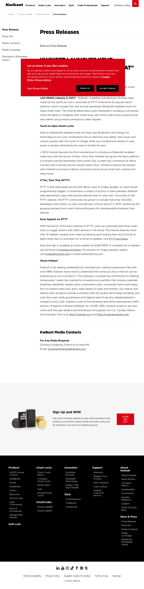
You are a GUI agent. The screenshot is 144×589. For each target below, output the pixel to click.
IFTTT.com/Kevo (118, 238)
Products (30, 5)
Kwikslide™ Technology (71, 480)
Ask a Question (101, 482)
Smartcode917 (44, 511)
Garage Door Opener (16, 516)
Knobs (13, 482)
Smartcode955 (45, 507)
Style (71, 5)
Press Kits (7, 36)
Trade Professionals (87, 5)
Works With (43, 485)
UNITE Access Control (17, 473)
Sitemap (116, 576)
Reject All (85, 88)
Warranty (98, 472)
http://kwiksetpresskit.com (113, 314)
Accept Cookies (107, 88)
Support (105, 5)
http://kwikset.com (80, 314)
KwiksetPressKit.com (57, 254)
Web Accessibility (32, 576)
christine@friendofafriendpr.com (67, 349)
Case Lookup (100, 486)
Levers (13, 490)
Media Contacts (11, 43)
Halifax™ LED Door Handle (72, 486)
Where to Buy (123, 5)
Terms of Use (101, 576)
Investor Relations (126, 498)
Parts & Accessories (16, 509)
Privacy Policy (52, 576)
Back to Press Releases (53, 45)
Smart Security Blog (129, 508)
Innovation (59, 5)
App (39, 489)
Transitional (71, 507)
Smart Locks (44, 5)
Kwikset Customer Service (98, 493)
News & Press (43, 14)
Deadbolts (15, 478)
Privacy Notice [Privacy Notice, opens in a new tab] (43, 80)
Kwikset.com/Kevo (70, 249)
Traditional (70, 503)
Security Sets (16, 498)
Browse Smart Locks (44, 494)
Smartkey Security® (70, 473)
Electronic (15, 494)
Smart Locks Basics (43, 473)
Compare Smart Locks (43, 480)
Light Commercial (16, 503)
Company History (126, 484)
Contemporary (73, 499)
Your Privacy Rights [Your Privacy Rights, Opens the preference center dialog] (37, 88)
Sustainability (128, 489)
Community (127, 493)
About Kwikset (26, 14)
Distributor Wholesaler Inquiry (15, 58)
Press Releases (10, 29)
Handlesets (15, 486)
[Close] (121, 62)
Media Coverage (11, 49)
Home (11, 14)
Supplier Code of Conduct (77, 576)
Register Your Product (100, 477)
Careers (125, 503)
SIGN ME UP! (125, 419)
